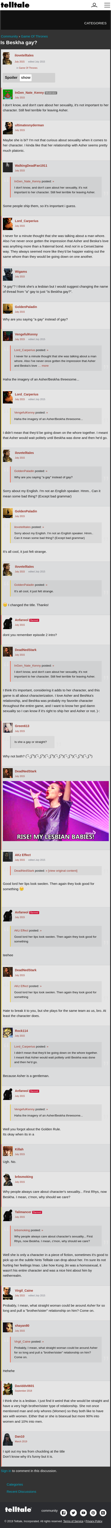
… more (43, 365)
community (49, 1510)
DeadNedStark (25, 650)
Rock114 (21, 1031)
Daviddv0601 (24, 1386)
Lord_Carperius (26, 221)
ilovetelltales (24, 55)
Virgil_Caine (24, 1290)
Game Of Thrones (28, 68)
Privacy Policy (94, 1521)
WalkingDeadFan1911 (31, 165)
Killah (19, 1149)
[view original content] (61, 870)
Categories (95, 23)
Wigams (21, 271)
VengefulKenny (26, 334)
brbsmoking (24, 1177)
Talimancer (23, 1212)
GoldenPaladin (26, 307)
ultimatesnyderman (29, 125)
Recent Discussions (21, 1491)
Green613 (22, 726)
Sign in (6, 1471)
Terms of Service (73, 1521)
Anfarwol (21, 620)
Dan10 (19, 1436)
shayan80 (22, 1325)
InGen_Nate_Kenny (29, 92)
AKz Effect (23, 855)
